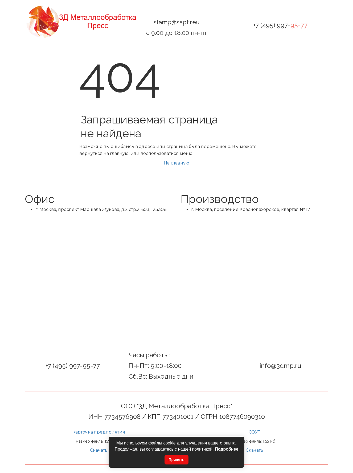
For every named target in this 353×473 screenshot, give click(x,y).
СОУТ (254, 432)
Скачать (99, 450)
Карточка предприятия (98, 432)
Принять (176, 460)
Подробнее (226, 449)
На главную (176, 163)
